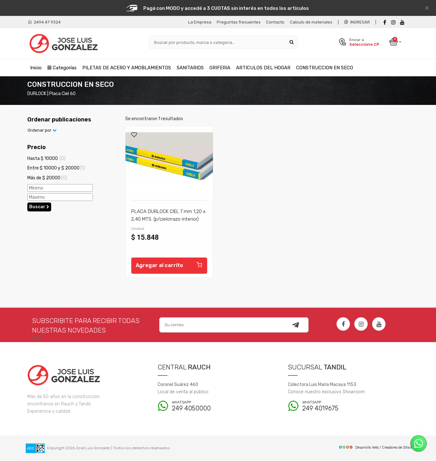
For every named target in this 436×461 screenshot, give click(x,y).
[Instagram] (361, 324)
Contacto (275, 22)
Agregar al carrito (169, 264)
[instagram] (393, 22)
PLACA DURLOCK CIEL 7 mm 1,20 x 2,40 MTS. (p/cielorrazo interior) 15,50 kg (168, 219)
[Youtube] (402, 22)
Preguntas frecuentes (239, 22)
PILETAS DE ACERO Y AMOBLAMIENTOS (126, 68)
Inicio (36, 68)
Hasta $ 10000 (46, 158)
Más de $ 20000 (47, 178)
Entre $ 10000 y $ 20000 (56, 168)
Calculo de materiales (311, 22)
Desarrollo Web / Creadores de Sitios (375, 447)
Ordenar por (42, 130)
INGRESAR (357, 22)
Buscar (39, 207)
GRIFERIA (219, 68)
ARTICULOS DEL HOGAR (263, 68)
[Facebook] (384, 22)
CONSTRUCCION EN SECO (324, 68)
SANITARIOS (190, 68)
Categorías (62, 68)
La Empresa (199, 22)
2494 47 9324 (44, 22)
